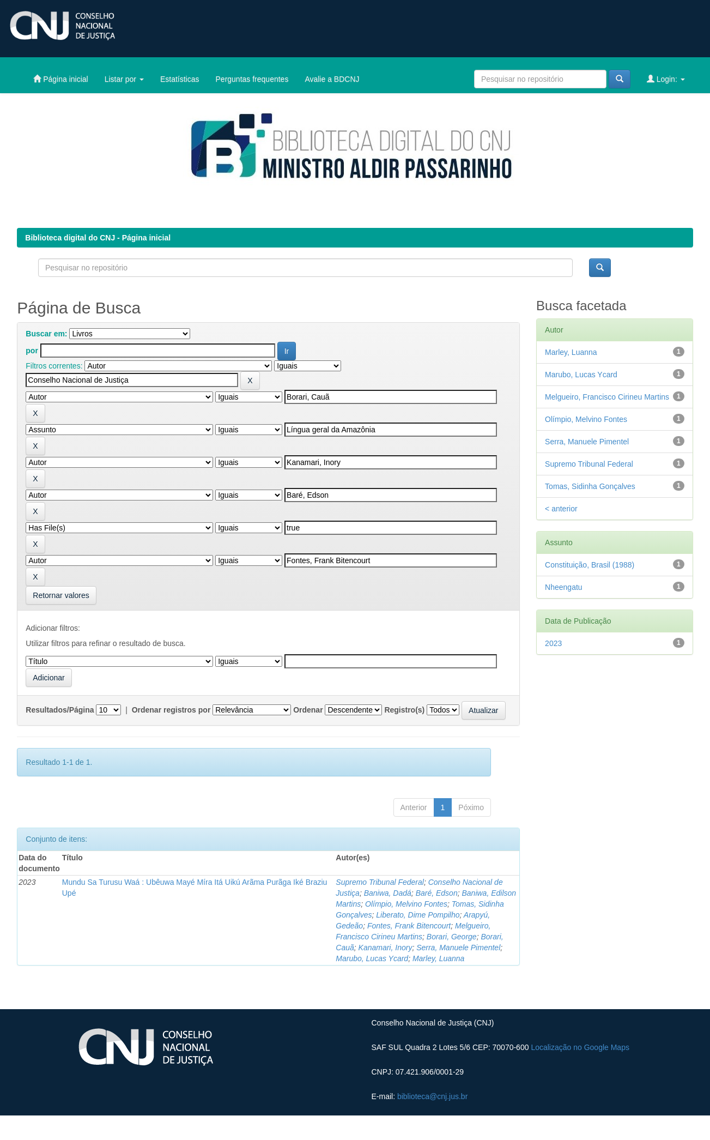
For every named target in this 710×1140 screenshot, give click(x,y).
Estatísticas (179, 79)
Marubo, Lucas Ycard (372, 958)
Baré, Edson (437, 893)
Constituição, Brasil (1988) (589, 564)
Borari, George (452, 936)
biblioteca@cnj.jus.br (432, 1096)
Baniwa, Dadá (387, 893)
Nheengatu (563, 587)
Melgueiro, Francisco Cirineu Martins (607, 397)
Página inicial (60, 78)
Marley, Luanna (438, 958)
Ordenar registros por (171, 709)
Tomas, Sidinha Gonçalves (590, 486)
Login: (666, 78)
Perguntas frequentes (252, 79)
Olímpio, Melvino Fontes (406, 904)
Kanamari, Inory (385, 947)
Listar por (124, 79)
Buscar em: (46, 333)
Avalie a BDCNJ (332, 79)
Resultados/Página (60, 709)
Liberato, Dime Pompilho (417, 914)
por (32, 350)
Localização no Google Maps (580, 1047)
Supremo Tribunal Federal (380, 882)
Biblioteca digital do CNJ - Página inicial (98, 237)
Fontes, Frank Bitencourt (409, 925)
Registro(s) (404, 709)
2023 (553, 643)
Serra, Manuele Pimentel (458, 947)
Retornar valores (61, 595)
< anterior (561, 508)
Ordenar (308, 709)
